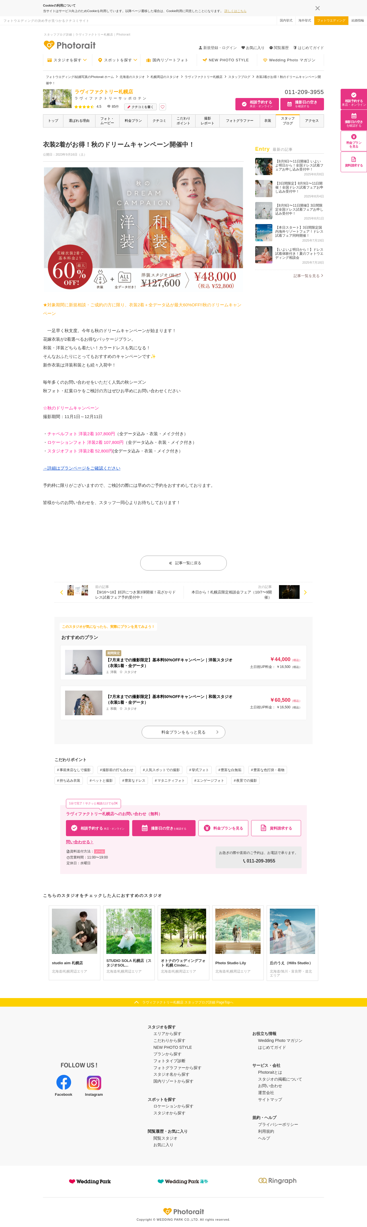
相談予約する (354, 99)
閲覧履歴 (279, 48)
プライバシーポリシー (278, 1124)
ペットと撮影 (102, 781)
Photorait (183, 1211)
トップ (53, 121)
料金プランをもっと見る (190, 732)
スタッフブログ (288, 120)
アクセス (312, 121)
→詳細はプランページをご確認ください (81, 468)
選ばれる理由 (79, 121)
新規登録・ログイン (218, 48)
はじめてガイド (308, 48)
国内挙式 (286, 20)
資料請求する (354, 161)
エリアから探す (167, 1033)
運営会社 (266, 1092)
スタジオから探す (169, 1113)
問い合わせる (79, 842)
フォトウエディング (331, 20)
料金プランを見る (354, 141)
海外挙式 (304, 20)
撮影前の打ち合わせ (117, 770)
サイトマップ (270, 1099)
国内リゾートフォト (167, 60)
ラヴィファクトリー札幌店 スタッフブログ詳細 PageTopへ (187, 1002)
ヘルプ (264, 1138)
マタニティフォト (171, 781)
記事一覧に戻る (185, 563)
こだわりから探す (169, 1040)
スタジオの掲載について (280, 1079)
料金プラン (133, 121)
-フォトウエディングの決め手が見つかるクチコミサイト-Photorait (69, 45)
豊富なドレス (135, 781)
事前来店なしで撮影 (75, 770)
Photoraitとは (270, 1072)
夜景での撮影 (246, 781)
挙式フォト (200, 770)
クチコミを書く (140, 107)
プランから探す (167, 1054)
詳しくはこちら (236, 11)
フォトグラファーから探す (177, 1067)
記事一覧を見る (307, 276)
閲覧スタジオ (165, 1138)
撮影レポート (207, 120)
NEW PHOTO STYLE (225, 60)
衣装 (267, 121)
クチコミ (159, 121)
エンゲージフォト (210, 781)
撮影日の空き (354, 120)
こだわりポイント (183, 120)
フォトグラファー (239, 121)
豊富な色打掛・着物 (268, 770)
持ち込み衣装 (70, 781)
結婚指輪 (358, 20)
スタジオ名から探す (171, 1074)
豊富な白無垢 (231, 770)
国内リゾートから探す (173, 1081)
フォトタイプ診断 (169, 1061)
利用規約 (266, 1131)
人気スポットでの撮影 (162, 770)
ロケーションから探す (173, 1106)
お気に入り (163, 1144)
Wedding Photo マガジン (289, 60)
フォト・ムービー (107, 121)
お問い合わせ (270, 1085)
